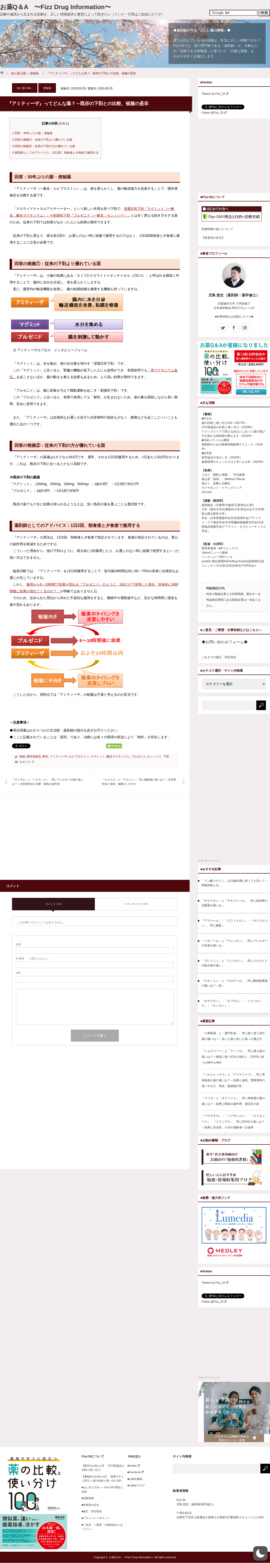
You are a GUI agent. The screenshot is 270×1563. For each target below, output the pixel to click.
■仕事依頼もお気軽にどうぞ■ (234, 316)
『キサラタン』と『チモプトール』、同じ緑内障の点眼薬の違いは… (234, 903)
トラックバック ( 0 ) (136, 903)
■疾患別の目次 (90, 1504)
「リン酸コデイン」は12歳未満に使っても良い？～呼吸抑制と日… (234, 883)
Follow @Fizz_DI (214, 112)
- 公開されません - (32, 958)
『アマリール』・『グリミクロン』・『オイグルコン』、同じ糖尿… (234, 923)
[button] (260, 1553)
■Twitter (132, 1465)
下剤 (166, 756)
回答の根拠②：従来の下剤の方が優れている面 (43, 146)
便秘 (22, 756)
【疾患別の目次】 (213, 237)
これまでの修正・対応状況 (219, 657)
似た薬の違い (19, 73)
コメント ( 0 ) (53, 903)
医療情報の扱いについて (217, 229)
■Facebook (134, 1472)
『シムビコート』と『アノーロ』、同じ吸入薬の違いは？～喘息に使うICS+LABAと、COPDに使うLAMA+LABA (233, 1056)
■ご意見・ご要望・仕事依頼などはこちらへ (102, 1527)
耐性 (45, 756)
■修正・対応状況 (92, 1511)
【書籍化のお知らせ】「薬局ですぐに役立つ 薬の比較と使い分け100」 (103, 1478)
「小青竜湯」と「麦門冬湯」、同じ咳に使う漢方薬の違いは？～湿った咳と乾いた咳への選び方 (233, 1036)
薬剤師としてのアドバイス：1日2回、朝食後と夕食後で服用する (55, 152)
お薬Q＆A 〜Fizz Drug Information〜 (55, 7)
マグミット (97, 756)
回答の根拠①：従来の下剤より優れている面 (42, 139)
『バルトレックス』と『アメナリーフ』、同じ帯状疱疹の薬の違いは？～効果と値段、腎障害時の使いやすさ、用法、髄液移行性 (233, 1080)
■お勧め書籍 (133, 1478)
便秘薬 (34, 73)
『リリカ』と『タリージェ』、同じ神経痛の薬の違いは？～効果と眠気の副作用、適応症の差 (233, 1101)
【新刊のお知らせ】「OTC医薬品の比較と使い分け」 (103, 1467)
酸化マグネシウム (118, 756)
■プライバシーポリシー (96, 1518)
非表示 (63, 123)
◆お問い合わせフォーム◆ (225, 642)
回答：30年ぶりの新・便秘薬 (32, 133)
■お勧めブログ (135, 1485)
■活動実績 (88, 1498)
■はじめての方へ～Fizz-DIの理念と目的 (102, 1489)
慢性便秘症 (34, 756)
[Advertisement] (52, 839)
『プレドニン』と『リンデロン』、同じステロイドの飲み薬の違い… (234, 963)
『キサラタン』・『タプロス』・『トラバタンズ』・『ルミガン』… (231, 1003)
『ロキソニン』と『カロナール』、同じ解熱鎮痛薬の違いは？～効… (234, 983)
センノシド (154, 756)
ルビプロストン (79, 756)
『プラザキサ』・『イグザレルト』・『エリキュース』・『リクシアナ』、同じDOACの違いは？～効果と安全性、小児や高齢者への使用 (233, 1121)
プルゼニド (138, 756)
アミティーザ (58, 756)
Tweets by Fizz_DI (215, 93)
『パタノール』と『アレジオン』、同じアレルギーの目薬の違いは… (234, 943)
